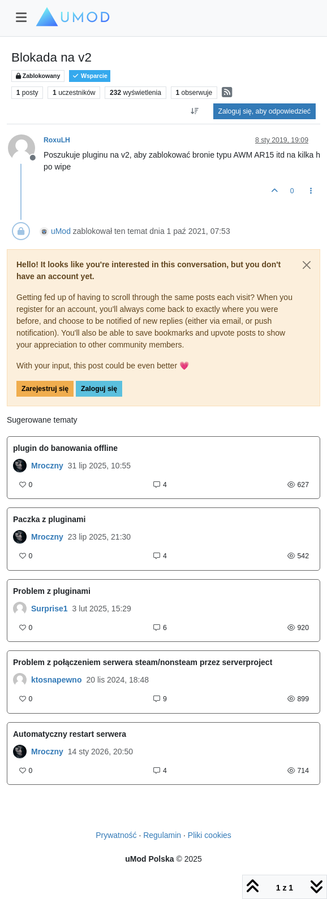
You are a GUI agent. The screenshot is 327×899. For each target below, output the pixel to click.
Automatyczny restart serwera (69, 734)
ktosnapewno (56, 680)
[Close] (307, 265)
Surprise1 (49, 609)
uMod (61, 231)
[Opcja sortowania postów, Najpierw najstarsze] (194, 111)
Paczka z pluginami (49, 519)
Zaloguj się (99, 389)
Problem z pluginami (52, 591)
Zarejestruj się (44, 389)
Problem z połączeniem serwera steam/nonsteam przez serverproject (142, 662)
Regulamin (162, 835)
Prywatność (116, 835)
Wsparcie (89, 76)
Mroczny (47, 466)
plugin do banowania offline (65, 448)
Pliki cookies (209, 835)
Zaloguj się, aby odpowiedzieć (264, 111)
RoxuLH (57, 140)
